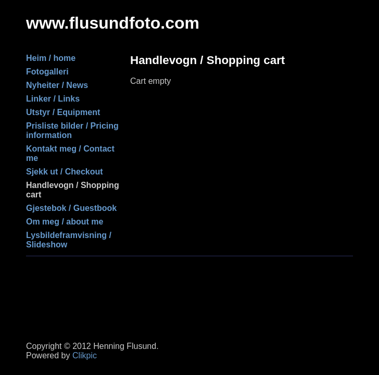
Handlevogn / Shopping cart (72, 190)
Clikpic (84, 355)
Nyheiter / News (57, 85)
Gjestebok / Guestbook (71, 208)
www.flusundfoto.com (112, 23)
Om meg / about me (64, 221)
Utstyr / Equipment (63, 112)
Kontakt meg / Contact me (70, 153)
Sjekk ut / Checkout (64, 171)
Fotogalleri (47, 71)
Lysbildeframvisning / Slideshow (68, 240)
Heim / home (50, 58)
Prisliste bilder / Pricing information (72, 130)
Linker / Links (53, 98)
